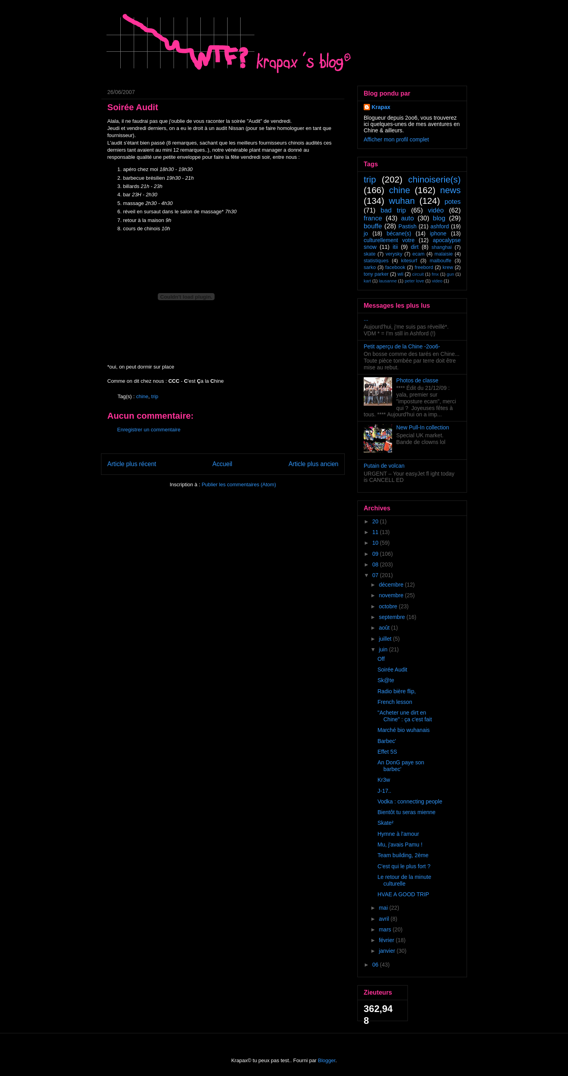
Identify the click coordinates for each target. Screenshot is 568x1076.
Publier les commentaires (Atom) (239, 484)
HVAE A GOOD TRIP (403, 894)
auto (407, 218)
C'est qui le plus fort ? (403, 866)
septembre (392, 617)
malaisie (444, 254)
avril (384, 919)
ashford (439, 226)
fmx (435, 274)
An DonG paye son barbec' (400, 765)
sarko (370, 267)
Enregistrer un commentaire (148, 430)
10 (376, 543)
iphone (438, 233)
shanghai (442, 247)
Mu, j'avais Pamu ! (399, 844)
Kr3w (383, 780)
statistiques (376, 260)
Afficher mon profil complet (396, 139)
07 (376, 575)
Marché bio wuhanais (403, 730)
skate (370, 254)
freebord (424, 267)
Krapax (381, 107)
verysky (393, 254)
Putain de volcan (384, 466)
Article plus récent (131, 464)
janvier (387, 951)
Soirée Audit (392, 669)
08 (376, 564)
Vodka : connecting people (409, 801)
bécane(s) (399, 233)
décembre (392, 584)
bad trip (393, 210)
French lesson (394, 702)
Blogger (326, 1060)
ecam (418, 254)
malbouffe (440, 260)
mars (385, 929)
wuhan (402, 201)
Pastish (407, 226)
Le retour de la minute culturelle (404, 880)
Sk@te (385, 680)
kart (367, 280)
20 (376, 521)
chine (142, 396)
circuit (418, 274)
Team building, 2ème (402, 855)
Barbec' (386, 741)
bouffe (373, 226)
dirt (415, 247)
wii (401, 274)
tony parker (376, 274)
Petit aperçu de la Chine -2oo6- (402, 346)
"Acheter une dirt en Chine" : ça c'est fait (404, 715)
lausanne (388, 280)
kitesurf (409, 260)
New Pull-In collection (422, 427)
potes (453, 201)
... (366, 319)
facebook (395, 267)
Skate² (385, 823)
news (450, 190)
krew (448, 267)
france (373, 218)
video (437, 280)
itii (395, 247)
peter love (414, 280)
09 (376, 554)
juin (384, 649)
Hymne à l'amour (398, 834)
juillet (386, 639)
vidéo (436, 210)
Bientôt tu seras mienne (406, 812)
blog (439, 218)
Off (381, 659)
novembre (392, 595)
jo (366, 233)
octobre (389, 606)
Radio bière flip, (396, 691)
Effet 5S (387, 752)
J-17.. (384, 791)
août (385, 628)
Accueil (222, 464)
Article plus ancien (313, 464)
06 (376, 964)
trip (154, 396)
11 (376, 532)
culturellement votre (389, 240)
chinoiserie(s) (434, 179)
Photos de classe (417, 380)
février (387, 940)
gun (450, 274)
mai (384, 908)
